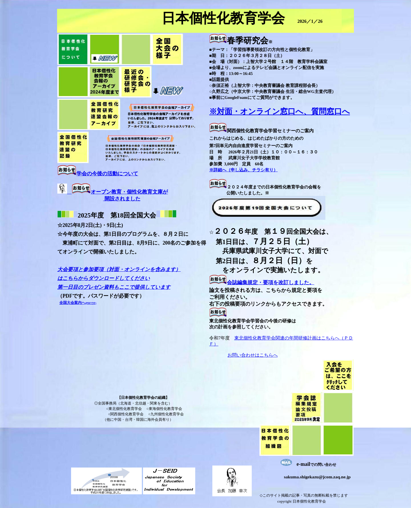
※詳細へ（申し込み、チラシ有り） (243, 170)
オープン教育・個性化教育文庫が (129, 192)
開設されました (121, 199)
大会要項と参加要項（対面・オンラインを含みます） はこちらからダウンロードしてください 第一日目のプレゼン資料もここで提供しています (119, 278)
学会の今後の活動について (107, 173)
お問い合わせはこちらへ (252, 355)
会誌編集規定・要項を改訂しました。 (270, 282)
